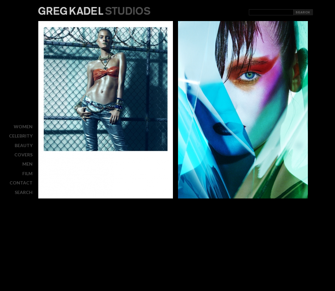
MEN (27, 164)
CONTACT (21, 182)
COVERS (23, 154)
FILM (27, 173)
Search (24, 192)
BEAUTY (24, 145)
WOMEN (23, 126)
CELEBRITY (21, 135)
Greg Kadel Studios (94, 11)
